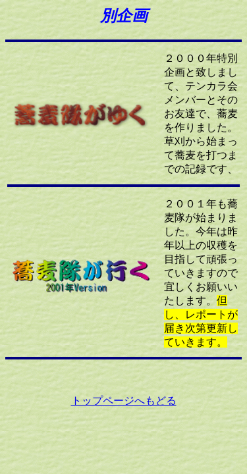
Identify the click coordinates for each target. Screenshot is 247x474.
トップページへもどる (124, 400)
